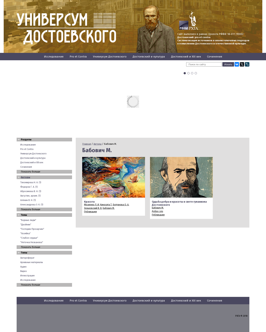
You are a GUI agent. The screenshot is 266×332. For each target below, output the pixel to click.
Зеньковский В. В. (93, 208)
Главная (86, 144)
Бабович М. (109, 208)
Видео (23, 271)
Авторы (25, 177)
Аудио (23, 266)
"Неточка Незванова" (31, 242)
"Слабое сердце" (29, 238)
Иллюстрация (27, 275)
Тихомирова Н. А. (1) (30, 182)
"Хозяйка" (25, 233)
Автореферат (27, 258)
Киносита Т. (106, 204)
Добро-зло (157, 211)
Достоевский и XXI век (186, 56)
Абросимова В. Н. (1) (30, 191)
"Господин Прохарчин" (32, 229)
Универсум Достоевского (110, 56)
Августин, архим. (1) (30, 195)
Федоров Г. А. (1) (29, 187)
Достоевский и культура (149, 56)
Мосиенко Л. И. (92, 204)
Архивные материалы (31, 262)
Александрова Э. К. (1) (31, 204)
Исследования (54, 56)
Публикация (90, 211)
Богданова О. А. (121, 204)
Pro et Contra (78, 56)
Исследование (28, 280)
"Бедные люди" (28, 220)
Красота (89, 201)
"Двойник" (25, 224)
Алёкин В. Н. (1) (28, 200)
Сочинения (214, 56)
